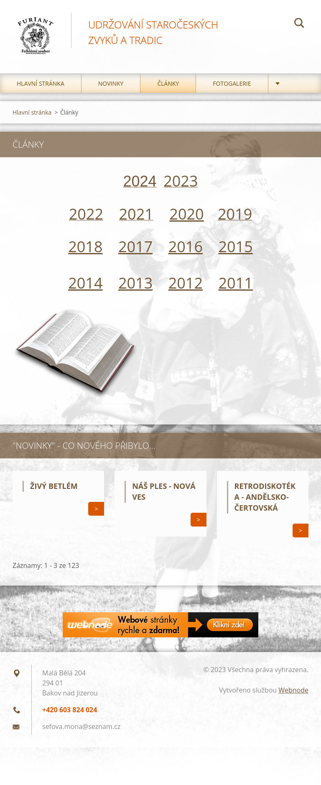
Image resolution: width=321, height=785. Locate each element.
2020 (186, 214)
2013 (135, 283)
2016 (185, 246)
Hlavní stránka (40, 83)
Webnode (293, 690)
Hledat (299, 24)
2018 (85, 246)
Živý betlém (54, 486)
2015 (235, 246)
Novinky (111, 83)
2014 (85, 283)
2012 (185, 283)
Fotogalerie (232, 83)
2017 (135, 246)
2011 (235, 283)
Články (168, 83)
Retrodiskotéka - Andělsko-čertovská (265, 497)
